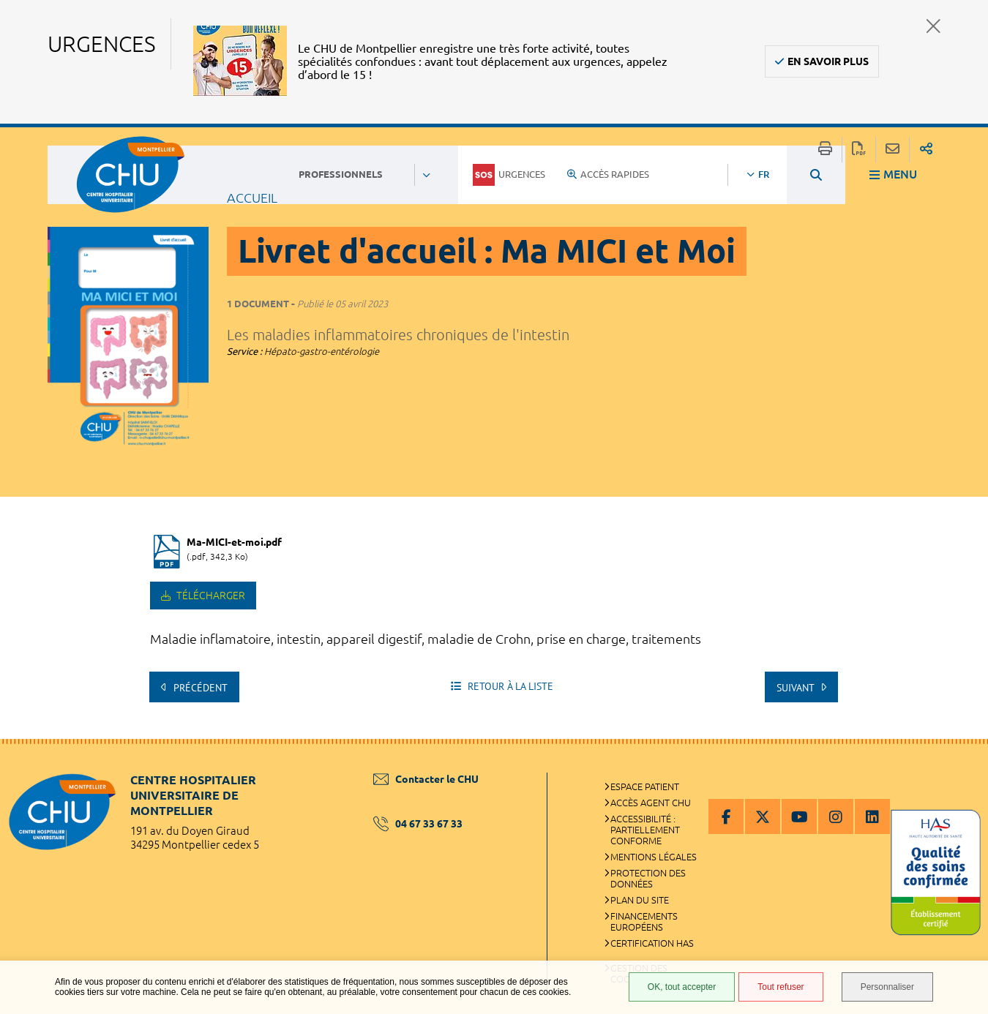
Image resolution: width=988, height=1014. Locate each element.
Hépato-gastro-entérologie (321, 351)
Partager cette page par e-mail (892, 149)
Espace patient (644, 786)
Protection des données (648, 878)
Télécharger (209, 595)
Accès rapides (608, 174)
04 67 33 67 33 (418, 823)
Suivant (796, 687)
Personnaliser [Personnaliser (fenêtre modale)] (887, 987)
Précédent (199, 687)
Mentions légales (653, 857)
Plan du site (639, 900)
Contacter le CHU (426, 779)
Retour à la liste (509, 686)
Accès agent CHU (650, 802)
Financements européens (644, 921)
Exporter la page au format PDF (858, 149)
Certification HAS (652, 943)
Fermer (933, 26)
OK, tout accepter (682, 987)
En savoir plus (828, 61)
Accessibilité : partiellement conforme (645, 830)
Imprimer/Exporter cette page (825, 149)
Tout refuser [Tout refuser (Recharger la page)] (780, 987)
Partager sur (926, 149)
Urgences (509, 175)
